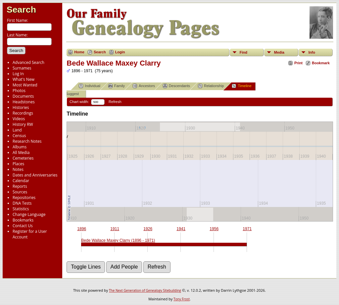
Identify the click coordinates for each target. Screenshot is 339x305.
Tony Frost (181, 299)
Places (18, 164)
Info (312, 52)
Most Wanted (25, 85)
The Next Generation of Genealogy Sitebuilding (145, 290)
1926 (147, 229)
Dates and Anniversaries (35, 175)
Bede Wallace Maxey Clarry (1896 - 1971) (118, 240)
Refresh (115, 102)
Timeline (241, 85)
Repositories (24, 197)
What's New (23, 79)
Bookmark (321, 63)
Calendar (21, 180)
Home (79, 52)
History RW (23, 124)
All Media (21, 152)
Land (17, 130)
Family (116, 85)
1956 (214, 229)
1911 (114, 229)
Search (21, 10)
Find (243, 52)
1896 (81, 229)
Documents (23, 96)
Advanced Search (28, 62)
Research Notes (27, 141)
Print (298, 63)
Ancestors (144, 85)
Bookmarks (23, 220)
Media (279, 52)
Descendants (176, 85)
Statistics (21, 209)
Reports (20, 186)
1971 (247, 229)
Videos (19, 119)
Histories (21, 107)
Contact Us (23, 226)
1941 (180, 229)
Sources (20, 192)
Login (120, 52)
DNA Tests (22, 203)
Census (19, 135)
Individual (89, 85)
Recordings (23, 113)
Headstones (24, 102)
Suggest (69, 93)
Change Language (29, 214)
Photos (19, 90)
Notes (18, 169)
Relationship (211, 85)
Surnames (22, 68)
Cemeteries (23, 158)
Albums (19, 147)
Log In (18, 73)
